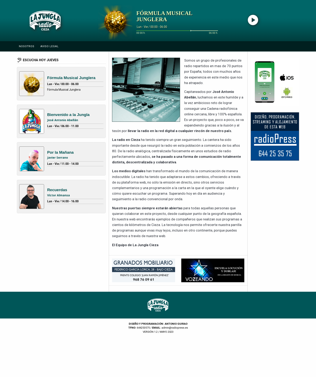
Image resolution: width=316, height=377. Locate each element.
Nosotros (26, 46)
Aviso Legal (49, 46)
